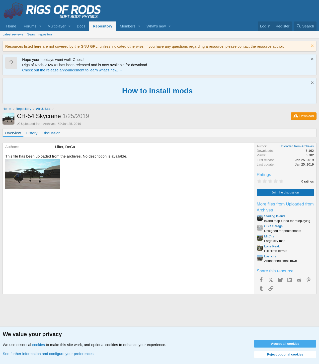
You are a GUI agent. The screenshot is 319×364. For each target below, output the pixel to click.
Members (128, 26)
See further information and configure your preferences (48, 354)
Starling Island (274, 216)
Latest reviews (12, 34)
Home (11, 26)
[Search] (305, 26)
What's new (156, 26)
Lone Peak (272, 246)
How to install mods (157, 91)
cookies (38, 345)
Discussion (51, 133)
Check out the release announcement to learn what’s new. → (72, 70)
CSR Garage (273, 226)
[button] (40, 26)
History (32, 133)
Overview (13, 133)
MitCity (269, 236)
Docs (81, 26)
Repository (102, 26)
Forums (30, 26)
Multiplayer (57, 26)
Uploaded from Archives (38, 124)
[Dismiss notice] (312, 46)
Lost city (270, 256)
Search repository (40, 34)
